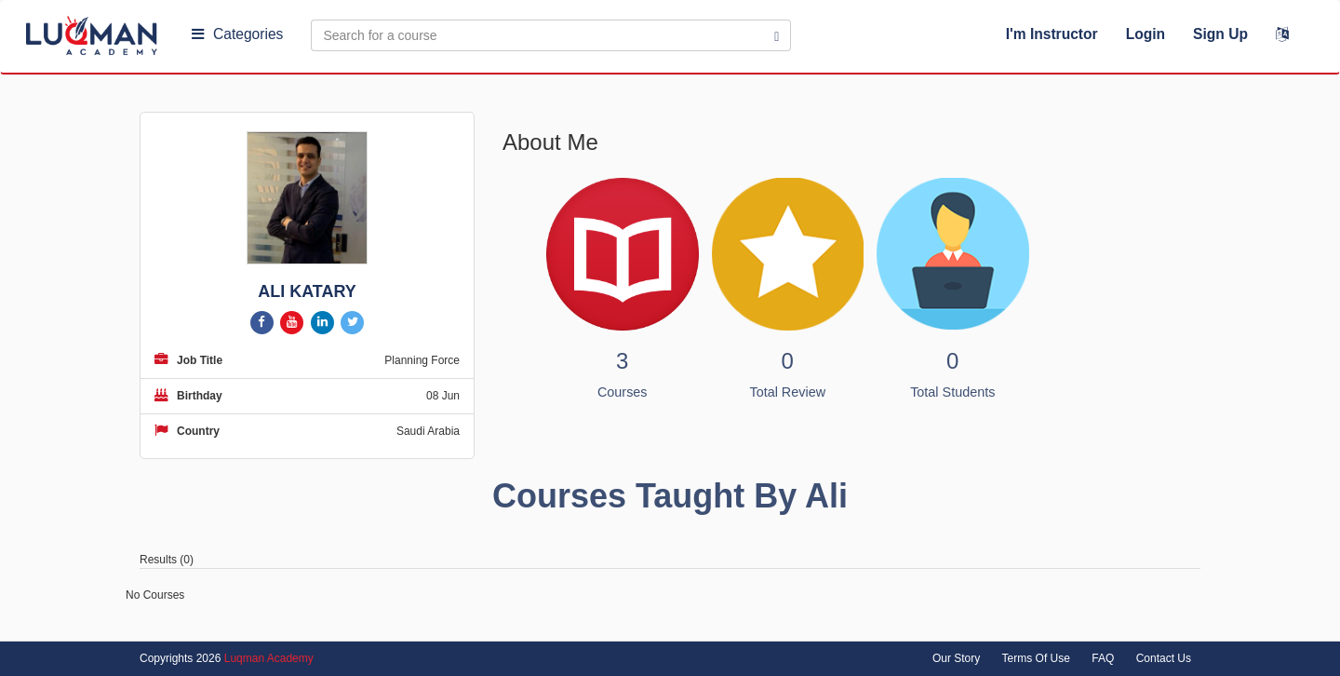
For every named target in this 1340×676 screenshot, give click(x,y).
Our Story (956, 658)
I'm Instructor (1052, 34)
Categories (237, 34)
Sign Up (1220, 34)
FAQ (1103, 658)
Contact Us (1163, 658)
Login (1145, 34)
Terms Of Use (1036, 658)
